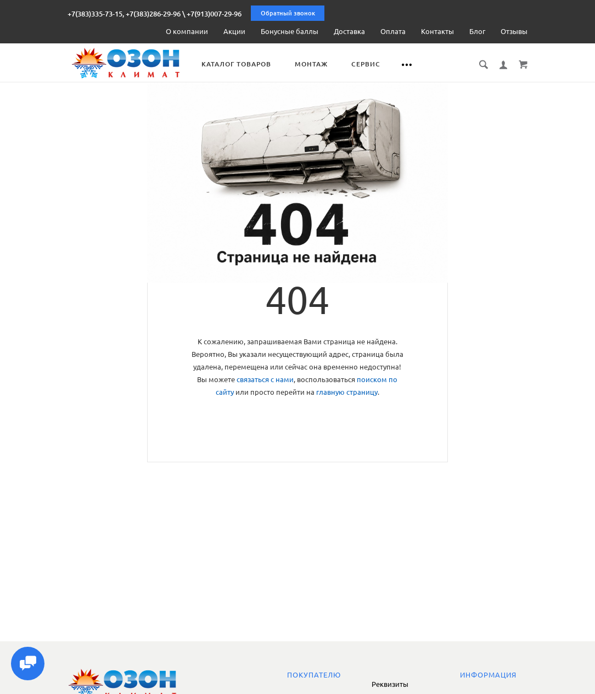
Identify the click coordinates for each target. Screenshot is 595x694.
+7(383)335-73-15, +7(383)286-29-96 (124, 14)
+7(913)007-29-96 (214, 14)
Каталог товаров (245, 64)
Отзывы (514, 31)
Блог (477, 31)
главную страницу (347, 392)
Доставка (349, 31)
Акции (234, 31)
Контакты (437, 31)
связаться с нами (265, 379)
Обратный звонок (288, 13)
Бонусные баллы (289, 31)
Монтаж (320, 64)
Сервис (374, 64)
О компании (187, 31)
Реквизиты (390, 684)
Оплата (393, 31)
